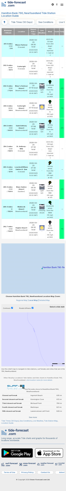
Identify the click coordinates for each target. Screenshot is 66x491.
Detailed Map (44, 300)
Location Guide (7, 423)
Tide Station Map (51, 421)
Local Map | (34, 300)
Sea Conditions (45, 22)
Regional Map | (22, 300)
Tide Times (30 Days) (22, 22)
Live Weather (38, 421)
